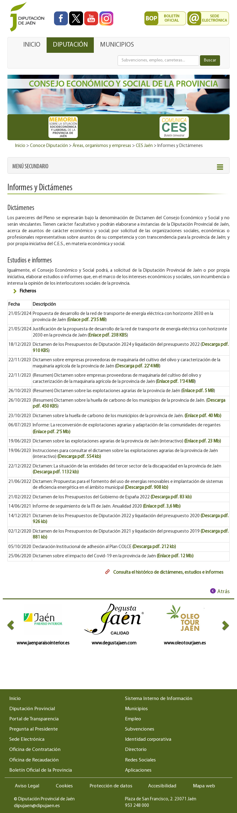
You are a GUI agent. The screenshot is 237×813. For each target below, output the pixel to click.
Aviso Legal (27, 786)
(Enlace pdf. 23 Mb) (202, 441)
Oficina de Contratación (34, 749)
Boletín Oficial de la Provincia (40, 770)
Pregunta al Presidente (33, 729)
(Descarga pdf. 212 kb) (154, 547)
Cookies (64, 786)
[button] (30, 167)
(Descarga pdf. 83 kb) (172, 497)
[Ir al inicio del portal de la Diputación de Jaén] (28, 17)
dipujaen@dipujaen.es (37, 805)
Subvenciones (139, 729)
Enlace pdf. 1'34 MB (175, 381)
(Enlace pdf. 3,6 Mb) (162, 506)
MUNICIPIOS (117, 45)
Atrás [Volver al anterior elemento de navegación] (223, 592)
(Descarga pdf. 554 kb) (79, 457)
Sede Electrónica (26, 739)
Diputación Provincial (32, 708)
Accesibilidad (162, 786)
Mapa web (204, 786)
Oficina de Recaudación (34, 760)
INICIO (31, 45)
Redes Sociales (140, 760)
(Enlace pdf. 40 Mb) (203, 416)
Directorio (136, 749)
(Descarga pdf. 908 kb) (146, 487)
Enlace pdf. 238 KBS (108, 335)
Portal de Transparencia (34, 719)
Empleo (133, 719)
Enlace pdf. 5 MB (198, 391)
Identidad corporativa (148, 739)
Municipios (136, 708)
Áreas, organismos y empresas (102, 146)
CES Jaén (144, 146)
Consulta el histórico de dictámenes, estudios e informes (168, 572)
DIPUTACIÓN (70, 45)
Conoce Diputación (49, 146)
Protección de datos (110, 786)
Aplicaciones (138, 770)
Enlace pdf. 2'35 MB (87, 320)
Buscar (210, 60)
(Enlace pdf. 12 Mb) (175, 556)
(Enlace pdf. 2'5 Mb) (51, 432)
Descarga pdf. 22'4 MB (137, 366)
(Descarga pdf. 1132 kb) (56, 472)
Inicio (20, 146)
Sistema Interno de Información (158, 698)
